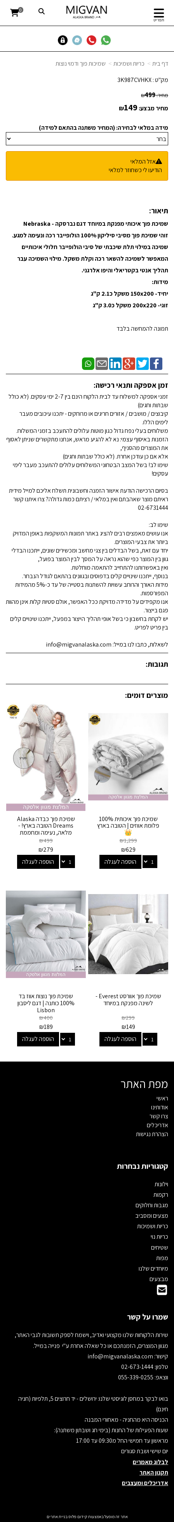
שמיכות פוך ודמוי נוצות (81, 63)
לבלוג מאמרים (150, 1462)
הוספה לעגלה (120, 862)
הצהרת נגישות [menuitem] (152, 1134)
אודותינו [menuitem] (159, 1107)
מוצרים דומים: (146, 695)
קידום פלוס (77, 1516)
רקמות (160, 1195)
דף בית (160, 63)
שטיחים (159, 1247)
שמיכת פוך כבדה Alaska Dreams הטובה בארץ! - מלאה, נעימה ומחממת (46, 826)
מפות (162, 1258)
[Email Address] (162, 1292)
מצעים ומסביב (151, 1216)
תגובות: (157, 664)
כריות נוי (159, 1237)
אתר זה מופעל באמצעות (87, 1516)
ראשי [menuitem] (162, 1098)
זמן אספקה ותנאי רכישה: (131, 385)
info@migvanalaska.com (120, 1356)
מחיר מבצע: (153, 108)
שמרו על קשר (147, 1317)
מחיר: (154, 95)
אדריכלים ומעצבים (145, 1483)
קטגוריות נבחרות (142, 1166)
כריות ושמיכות (128, 63)
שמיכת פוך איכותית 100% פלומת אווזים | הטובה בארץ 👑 (128, 826)
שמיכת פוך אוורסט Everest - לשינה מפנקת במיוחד (128, 999)
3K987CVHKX (134, 80)
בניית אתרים (57, 1516)
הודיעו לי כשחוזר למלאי (135, 170)
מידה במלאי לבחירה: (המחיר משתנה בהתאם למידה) (103, 128)
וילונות (161, 1184)
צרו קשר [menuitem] (159, 1116)
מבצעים (159, 1279)
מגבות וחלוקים (152, 1205)
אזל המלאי (143, 161)
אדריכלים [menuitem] (157, 1125)
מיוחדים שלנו (153, 1268)
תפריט (158, 20)
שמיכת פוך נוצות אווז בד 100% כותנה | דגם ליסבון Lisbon (46, 1003)
